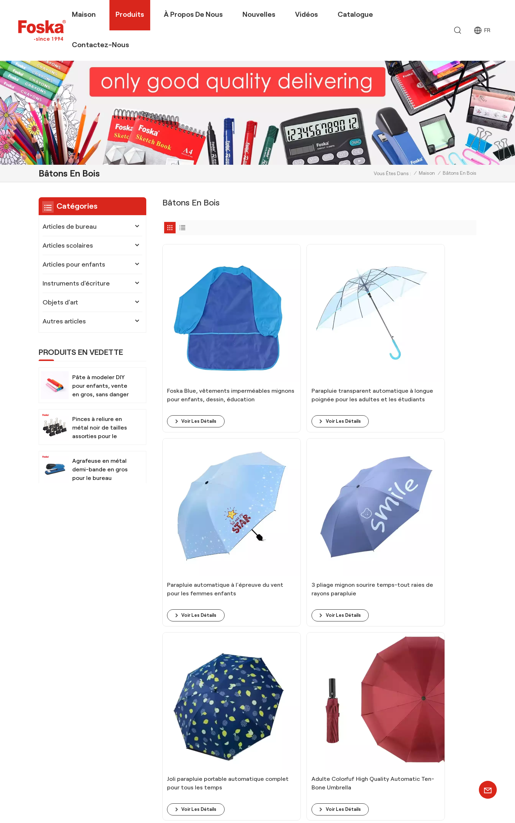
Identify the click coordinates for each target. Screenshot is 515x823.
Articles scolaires (68, 245)
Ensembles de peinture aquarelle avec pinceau (241, 671)
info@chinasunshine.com (102, 671)
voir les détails (201, 357)
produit (310, 678)
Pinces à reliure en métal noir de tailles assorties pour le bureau (99, 428)
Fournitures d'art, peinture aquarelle (238, 735)
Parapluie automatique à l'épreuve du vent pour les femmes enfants (353, 335)
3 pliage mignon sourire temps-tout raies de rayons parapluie (436, 335)
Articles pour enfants (74, 264)
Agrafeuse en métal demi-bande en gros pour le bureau (100, 469)
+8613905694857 (129, 657)
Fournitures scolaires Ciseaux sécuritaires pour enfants (230, 720)
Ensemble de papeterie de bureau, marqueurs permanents (237, 690)
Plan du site (367, 810)
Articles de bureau (70, 226)
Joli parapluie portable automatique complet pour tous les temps (195, 465)
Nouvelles (258, 14)
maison (310, 656)
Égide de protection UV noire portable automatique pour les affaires (437, 465)
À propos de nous (193, 14)
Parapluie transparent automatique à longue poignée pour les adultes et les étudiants (278, 335)
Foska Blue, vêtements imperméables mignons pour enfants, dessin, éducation (191, 335)
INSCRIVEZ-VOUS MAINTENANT (432, 712)
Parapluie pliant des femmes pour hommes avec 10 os (356, 465)
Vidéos (306, 14)
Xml (392, 810)
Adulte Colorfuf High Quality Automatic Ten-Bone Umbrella (277, 465)
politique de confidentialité (439, 810)
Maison (84, 14)
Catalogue (355, 14)
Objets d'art (60, 302)
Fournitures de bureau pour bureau (238, 705)
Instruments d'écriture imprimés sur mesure (239, 770)
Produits (130, 14)
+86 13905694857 (86, 686)
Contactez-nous (100, 45)
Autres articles (64, 321)
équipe (310, 689)
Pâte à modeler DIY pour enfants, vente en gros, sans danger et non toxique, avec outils (100, 386)
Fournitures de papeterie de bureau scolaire (238, 750)
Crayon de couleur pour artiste (232, 656)
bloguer (311, 667)
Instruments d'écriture (76, 283)
